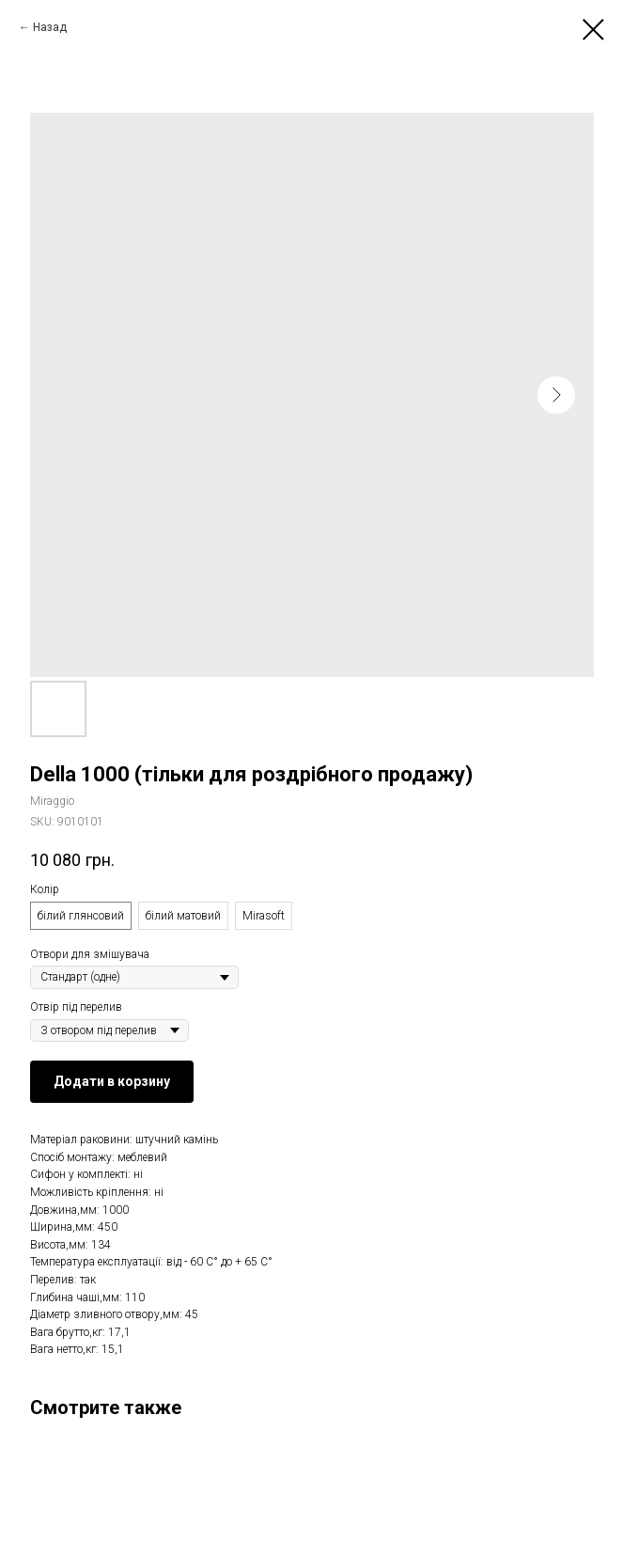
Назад (50, 27)
